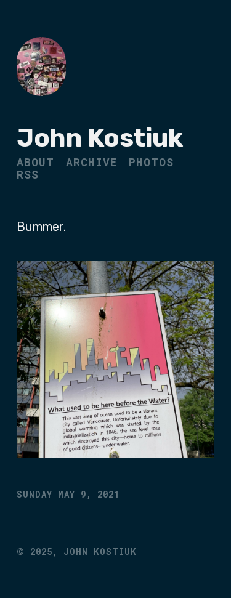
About (35, 162)
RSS (28, 174)
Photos (151, 162)
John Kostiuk (99, 138)
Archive (91, 162)
